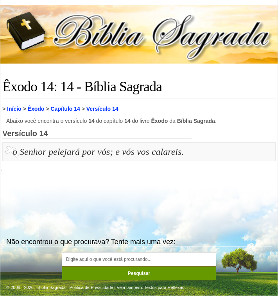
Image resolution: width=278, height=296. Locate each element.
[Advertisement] (234, 184)
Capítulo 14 (65, 109)
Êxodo (36, 109)
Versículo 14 (102, 109)
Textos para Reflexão (164, 287)
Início (14, 109)
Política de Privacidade (91, 287)
